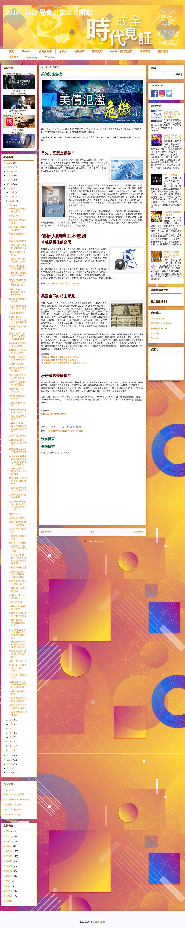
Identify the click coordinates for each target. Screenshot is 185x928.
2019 (9, 171)
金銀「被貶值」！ (17, 661)
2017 (9, 180)
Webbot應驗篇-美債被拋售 (17, 496)
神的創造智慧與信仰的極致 (17, 369)
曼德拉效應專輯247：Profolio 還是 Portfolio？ (172, 114)
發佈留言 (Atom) (95, 541)
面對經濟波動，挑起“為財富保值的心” (17, 654)
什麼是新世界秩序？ (13, 804)
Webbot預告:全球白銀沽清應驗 (17, 351)
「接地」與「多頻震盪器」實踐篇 (18, 260)
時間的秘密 (8, 789)
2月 (11, 746)
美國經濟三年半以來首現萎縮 (56, 363)
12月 (12, 192)
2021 (9, 163)
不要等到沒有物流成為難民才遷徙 (18, 450)
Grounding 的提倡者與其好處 (17, 344)
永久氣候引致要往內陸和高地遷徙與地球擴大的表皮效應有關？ (18, 460)
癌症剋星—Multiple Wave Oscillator (17, 292)
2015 (9, 188)
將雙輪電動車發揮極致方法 (17, 210)
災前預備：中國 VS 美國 (16, 390)
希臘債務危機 (54, 431)
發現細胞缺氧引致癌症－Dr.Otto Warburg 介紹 (17, 282)
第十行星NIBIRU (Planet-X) (16, 799)
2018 (9, 175)
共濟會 (6, 846)
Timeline (50, 57)
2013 (9, 759)
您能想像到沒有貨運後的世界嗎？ (18, 614)
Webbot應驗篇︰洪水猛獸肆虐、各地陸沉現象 (18, 574)
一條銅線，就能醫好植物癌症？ (17, 274)
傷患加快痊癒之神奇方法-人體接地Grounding (17, 336)
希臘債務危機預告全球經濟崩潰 (65, 283)
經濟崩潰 (70, 431)
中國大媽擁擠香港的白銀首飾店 (17, 699)
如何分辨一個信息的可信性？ (17, 410)
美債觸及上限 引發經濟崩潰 (53, 414)
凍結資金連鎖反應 (17, 567)
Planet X (26, 51)
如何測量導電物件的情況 (17, 300)
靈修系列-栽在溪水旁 (161, 323)
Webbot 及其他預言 (121, 51)
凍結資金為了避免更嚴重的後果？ (18, 706)
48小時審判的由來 (12, 809)
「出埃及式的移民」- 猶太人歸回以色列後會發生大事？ (18, 559)
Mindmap (31, 57)
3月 (11, 741)
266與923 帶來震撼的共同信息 (17, 376)
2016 (9, 184)
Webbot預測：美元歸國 (17, 596)
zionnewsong (157, 318)
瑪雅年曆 (7, 901)
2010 (9, 772)
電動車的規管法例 (17, 241)
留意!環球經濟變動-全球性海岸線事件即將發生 (18, 644)
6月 (11, 728)
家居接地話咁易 (16, 312)
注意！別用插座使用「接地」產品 (18, 307)
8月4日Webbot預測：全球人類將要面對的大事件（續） (18, 505)
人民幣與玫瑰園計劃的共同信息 (17, 383)
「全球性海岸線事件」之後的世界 (18, 489)
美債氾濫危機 (15, 602)
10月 (12, 201)
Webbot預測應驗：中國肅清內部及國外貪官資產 (18, 427)
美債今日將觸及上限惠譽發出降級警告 (60, 357)
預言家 (6, 881)
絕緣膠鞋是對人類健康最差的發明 (18, 358)
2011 (9, 768)
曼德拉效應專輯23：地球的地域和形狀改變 (172, 255)
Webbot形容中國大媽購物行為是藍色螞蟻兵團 (18, 684)
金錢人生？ (14, 514)
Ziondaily (155, 338)
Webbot (79, 431)
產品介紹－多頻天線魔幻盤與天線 (18, 267)
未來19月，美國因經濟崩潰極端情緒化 (18, 481)
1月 (11, 750)
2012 (9, 764)
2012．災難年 (170, 175)
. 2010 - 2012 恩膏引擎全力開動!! (49, 12)
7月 (11, 724)
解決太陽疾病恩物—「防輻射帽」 (18, 523)
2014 (9, 755)
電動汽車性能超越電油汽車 (17, 228)
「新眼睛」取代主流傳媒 (17, 589)
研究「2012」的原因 (13, 794)
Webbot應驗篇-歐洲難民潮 (17, 607)
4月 (11, 737)
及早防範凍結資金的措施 (17, 397)
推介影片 (7, 891)
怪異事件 (14, 57)
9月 (11, 205)
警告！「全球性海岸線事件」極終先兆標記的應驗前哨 (18, 547)
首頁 (11, 51)
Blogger (96, 922)
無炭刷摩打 (14, 215)
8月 (11, 720)
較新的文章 (46, 532)
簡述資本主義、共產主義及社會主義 (172, 136)
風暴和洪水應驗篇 (17, 435)
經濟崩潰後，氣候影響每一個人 (17, 582)
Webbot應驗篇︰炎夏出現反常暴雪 (18, 442)
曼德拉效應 (45, 51)
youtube (155, 333)
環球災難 (97, 51)
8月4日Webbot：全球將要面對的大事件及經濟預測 (18, 634)
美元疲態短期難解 (78, 363)
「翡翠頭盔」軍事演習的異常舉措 (18, 246)
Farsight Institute (159, 328)
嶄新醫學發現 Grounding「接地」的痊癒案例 (18, 320)
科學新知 (7, 876)
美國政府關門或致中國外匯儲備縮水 (59, 360)
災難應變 (163, 51)
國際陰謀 (145, 51)
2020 (9, 167)
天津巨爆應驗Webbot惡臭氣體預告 (17, 623)
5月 (11, 733)
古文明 (6, 886)
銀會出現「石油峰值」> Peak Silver (17, 668)
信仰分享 (7, 851)
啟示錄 (63, 51)
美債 (63, 431)
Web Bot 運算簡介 (12, 814)
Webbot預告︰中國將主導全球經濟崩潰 (18, 471)
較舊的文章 (139, 532)
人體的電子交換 (16, 363)
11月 (12, 196)
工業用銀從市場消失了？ (17, 537)
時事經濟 (79, 51)
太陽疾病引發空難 (17, 518)
